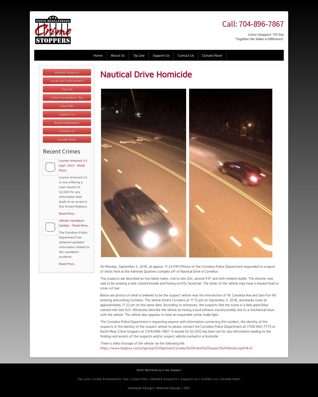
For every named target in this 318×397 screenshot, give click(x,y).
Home (98, 55)
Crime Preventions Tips (67, 97)
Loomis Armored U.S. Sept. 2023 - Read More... (73, 165)
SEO (187, 388)
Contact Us (186, 55)
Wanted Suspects (67, 72)
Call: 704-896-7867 (253, 24)
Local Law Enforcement (67, 80)
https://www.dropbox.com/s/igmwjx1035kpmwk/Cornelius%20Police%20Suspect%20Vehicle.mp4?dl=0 (176, 348)
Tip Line (139, 55)
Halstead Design (140, 388)
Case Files (67, 106)
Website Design (168, 388)
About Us (118, 55)
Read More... (67, 213)
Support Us (161, 55)
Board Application (67, 122)
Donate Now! (212, 55)
